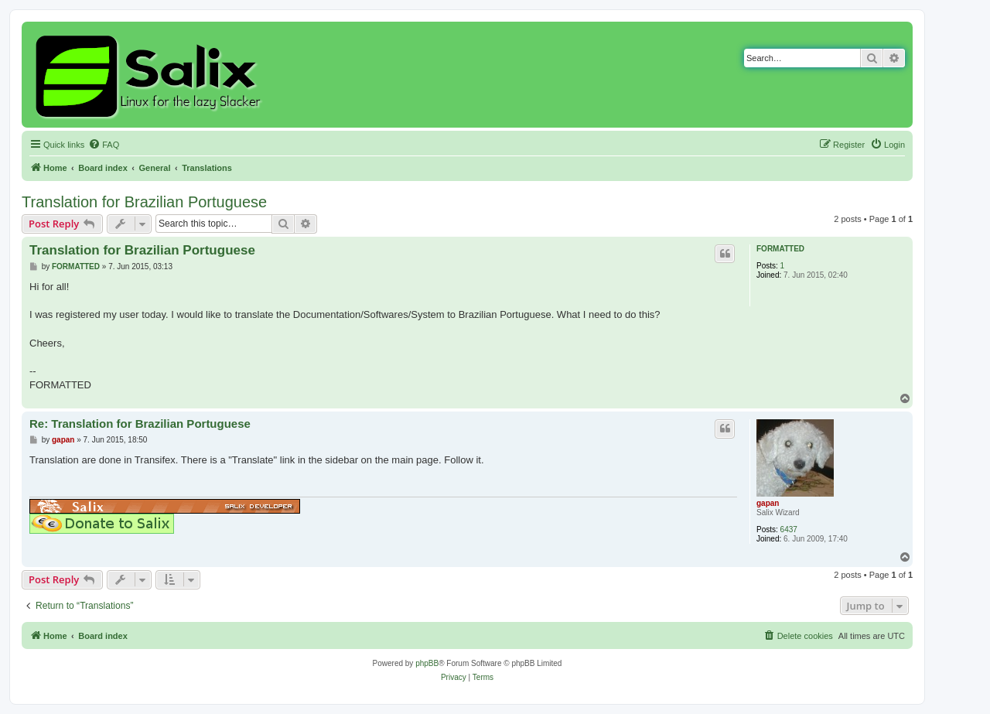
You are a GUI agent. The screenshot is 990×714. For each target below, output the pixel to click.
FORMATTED (780, 248)
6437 (788, 529)
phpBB (427, 663)
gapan (767, 503)
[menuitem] (103, 144)
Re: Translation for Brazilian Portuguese (140, 423)
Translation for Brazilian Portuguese (144, 201)
